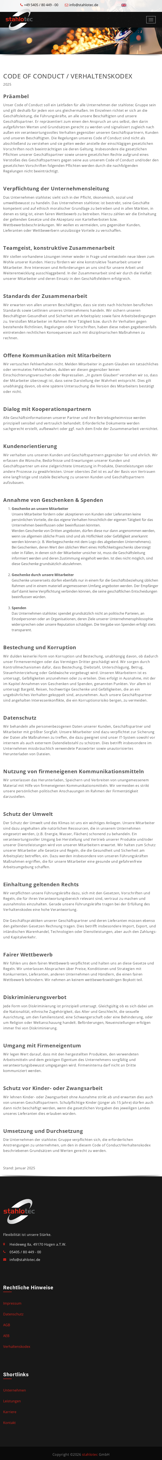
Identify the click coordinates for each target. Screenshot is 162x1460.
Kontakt (9, 1422)
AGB (6, 1325)
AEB (6, 1335)
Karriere (9, 1412)
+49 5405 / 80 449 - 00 (41, 5)
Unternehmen (14, 1390)
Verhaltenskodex (16, 1346)
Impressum (12, 1303)
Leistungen (12, 1401)
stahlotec (90, 1454)
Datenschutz (13, 1314)
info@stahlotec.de (83, 5)
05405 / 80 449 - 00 (25, 1252)
